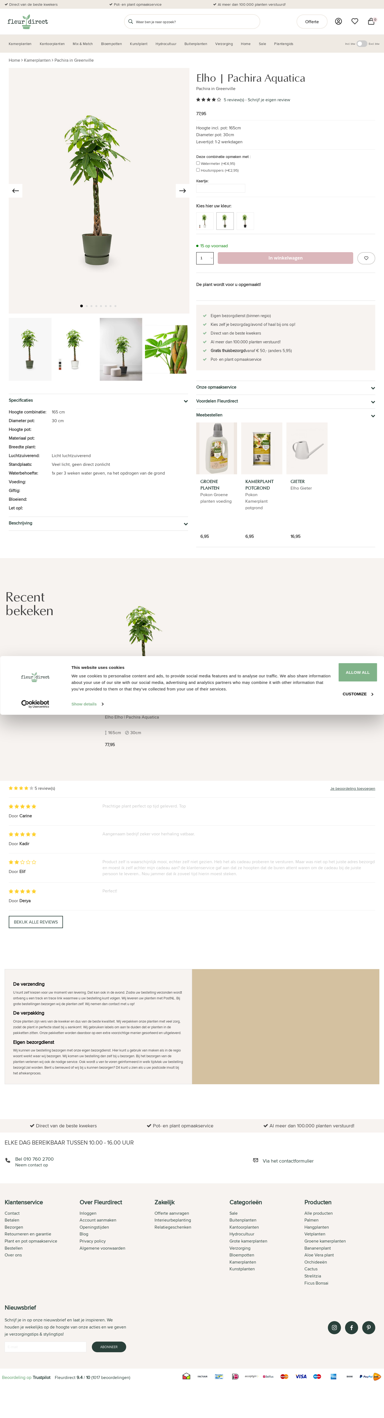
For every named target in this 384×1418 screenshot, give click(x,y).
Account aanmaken (98, 1220)
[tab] (42, 1243)
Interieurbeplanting (173, 1220)
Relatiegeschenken (173, 1227)
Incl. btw (350, 44)
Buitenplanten (242, 1220)
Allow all (338, 1368)
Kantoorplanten (244, 1227)
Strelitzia (312, 1276)
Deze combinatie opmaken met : (223, 156)
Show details (84, 1407)
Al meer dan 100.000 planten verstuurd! (252, 4)
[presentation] (15, 191)
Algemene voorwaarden (102, 1248)
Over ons (13, 1255)
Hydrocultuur (241, 1234)
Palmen (311, 1220)
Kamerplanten (37, 60)
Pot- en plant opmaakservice (138, 4)
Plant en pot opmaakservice (31, 1241)
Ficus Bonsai (316, 1283)
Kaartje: (202, 181)
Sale (233, 1213)
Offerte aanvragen (172, 1213)
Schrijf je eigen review (269, 100)
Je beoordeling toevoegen (352, 788)
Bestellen (14, 1248)
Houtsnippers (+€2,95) (219, 170)
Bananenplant (317, 1248)
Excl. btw (374, 44)
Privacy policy (93, 1241)
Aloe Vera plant (319, 1255)
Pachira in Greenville (74, 60)
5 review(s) (234, 100)
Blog (84, 1234)
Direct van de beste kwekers (33, 4)
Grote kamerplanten (248, 1241)
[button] (83, 306)
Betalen (12, 1220)
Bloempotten (241, 1255)
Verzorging (239, 1248)
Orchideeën (315, 1262)
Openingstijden (94, 1227)
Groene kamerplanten (325, 1241)
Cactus (311, 1269)
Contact (12, 1213)
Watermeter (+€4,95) (218, 163)
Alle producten (318, 1213)
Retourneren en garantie (28, 1234)
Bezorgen (14, 1227)
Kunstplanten (242, 1269)
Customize (338, 1388)
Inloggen (88, 1213)
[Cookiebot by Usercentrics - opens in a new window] (35, 1407)
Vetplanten (314, 1234)
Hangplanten (316, 1227)
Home (14, 60)
